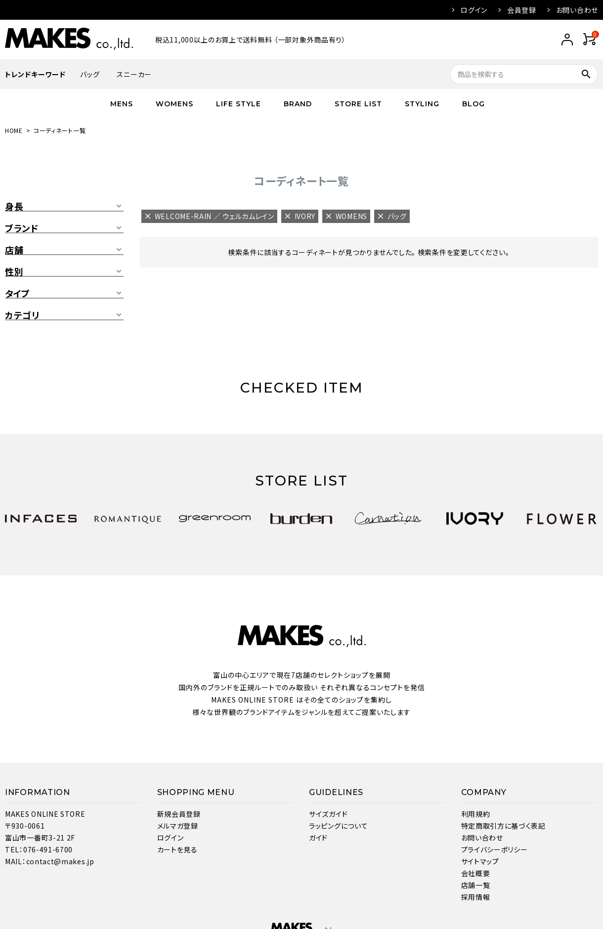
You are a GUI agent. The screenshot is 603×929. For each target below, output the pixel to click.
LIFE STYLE (238, 103)
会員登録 (521, 9)
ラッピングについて (338, 826)
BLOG (473, 103)
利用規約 (475, 814)
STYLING (422, 103)
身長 (14, 207)
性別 (14, 272)
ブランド (22, 228)
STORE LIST (358, 103)
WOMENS (174, 103)
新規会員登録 (179, 814)
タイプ (17, 294)
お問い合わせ (577, 9)
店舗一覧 (475, 885)
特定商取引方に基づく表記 (503, 826)
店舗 (14, 250)
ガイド (318, 837)
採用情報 (475, 897)
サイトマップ (480, 861)
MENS (121, 103)
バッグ (89, 74)
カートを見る (177, 849)
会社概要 (475, 873)
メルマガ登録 (177, 826)
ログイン (474, 9)
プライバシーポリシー (494, 849)
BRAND (298, 103)
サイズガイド (328, 814)
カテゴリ (22, 315)
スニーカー (134, 74)
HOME (14, 130)
